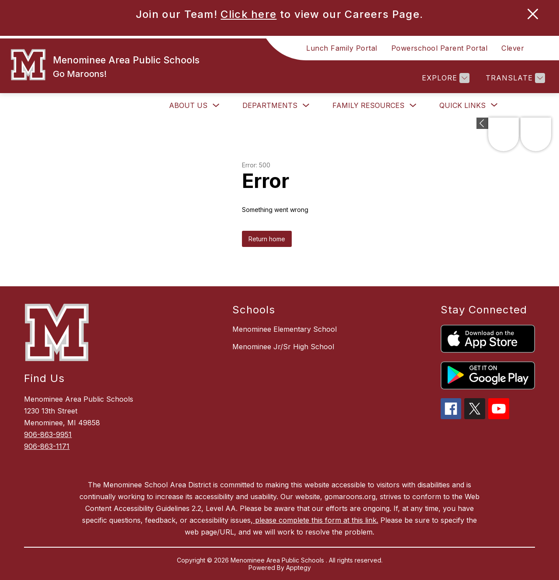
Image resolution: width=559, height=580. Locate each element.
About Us (188, 105)
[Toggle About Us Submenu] (216, 105)
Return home (266, 239)
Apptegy (298, 567)
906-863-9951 (48, 434)
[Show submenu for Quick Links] (462, 105)
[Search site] (541, 48)
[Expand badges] (482, 123)
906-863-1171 (46, 446)
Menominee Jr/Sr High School (283, 346)
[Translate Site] (514, 78)
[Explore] (444, 78)
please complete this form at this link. (315, 520)
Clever (512, 48)
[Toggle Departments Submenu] (306, 105)
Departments (269, 105)
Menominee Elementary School (284, 329)
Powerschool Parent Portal (439, 48)
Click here (248, 14)
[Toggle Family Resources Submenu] (413, 105)
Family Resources (368, 105)
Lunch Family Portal (341, 48)
